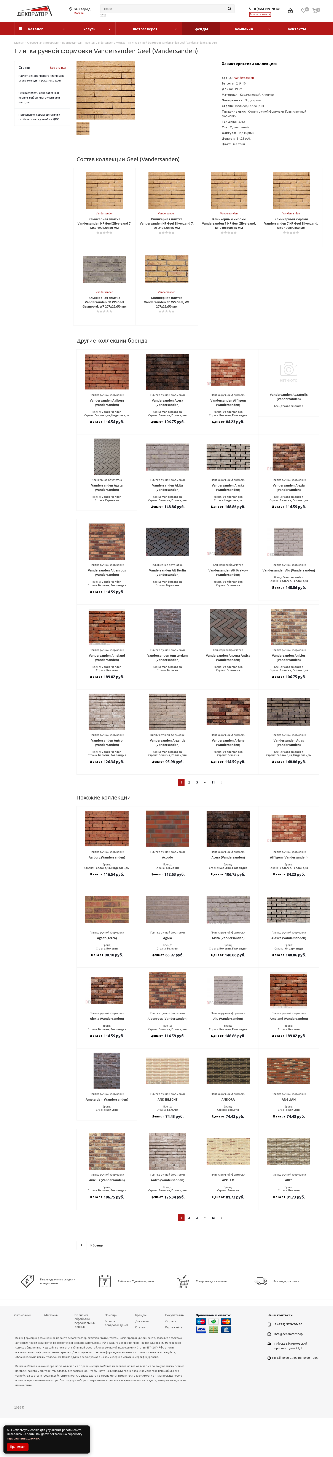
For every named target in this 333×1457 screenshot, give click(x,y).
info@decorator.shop (288, 1373)
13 (213, 1257)
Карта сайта (173, 1366)
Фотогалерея (145, 29)
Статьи (140, 1366)
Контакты (297, 29)
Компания (244, 29)
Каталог (35, 29)
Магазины (51, 1354)
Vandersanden (244, 78)
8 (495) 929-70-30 (266, 9)
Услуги (89, 29)
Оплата (170, 1360)
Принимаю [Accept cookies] (17, 1447)
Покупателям (174, 1354)
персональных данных (23, 1438)
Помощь (111, 1354)
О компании (22, 1354)
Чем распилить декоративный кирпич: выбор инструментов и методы (39, 97)
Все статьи (58, 67)
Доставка (142, 1360)
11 (213, 821)
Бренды (200, 29)
